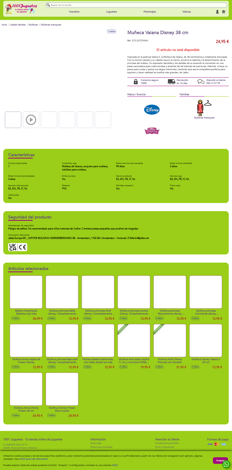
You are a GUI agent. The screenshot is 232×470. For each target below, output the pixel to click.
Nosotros (74, 12)
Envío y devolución (164, 447)
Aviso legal (95, 443)
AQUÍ (115, 465)
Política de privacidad (101, 447)
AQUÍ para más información (33, 459)
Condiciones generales (167, 443)
